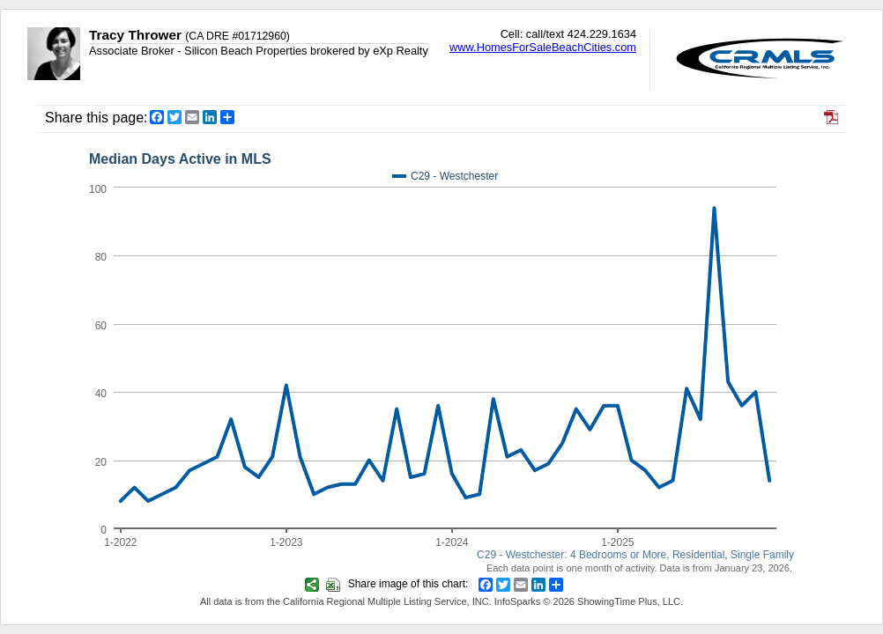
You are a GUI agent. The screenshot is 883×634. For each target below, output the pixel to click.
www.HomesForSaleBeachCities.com (542, 47)
